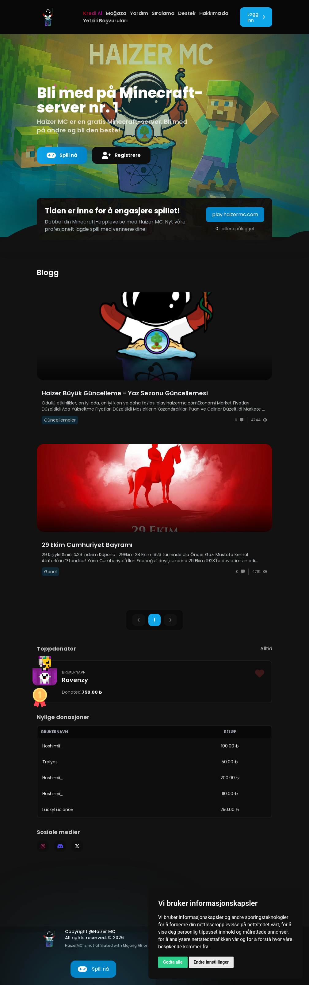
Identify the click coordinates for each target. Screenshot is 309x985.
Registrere (121, 155)
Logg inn (256, 17)
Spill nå (62, 155)
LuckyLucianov (57, 809)
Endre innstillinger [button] (211, 962)
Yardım (139, 13)
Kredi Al (92, 13)
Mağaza (116, 13)
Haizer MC (104, 931)
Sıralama (163, 13)
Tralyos (50, 762)
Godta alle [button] (173, 962)
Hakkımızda (213, 13)
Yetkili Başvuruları (105, 20)
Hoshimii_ (52, 746)
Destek (187, 13)
